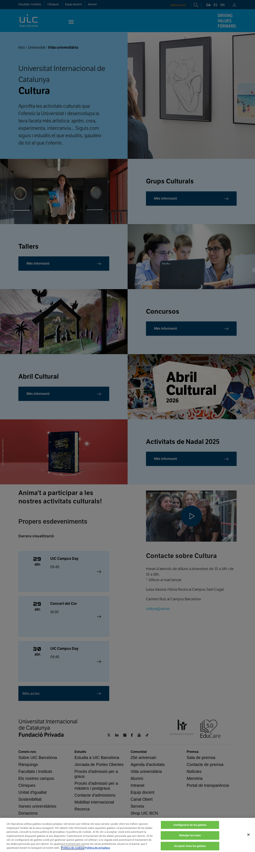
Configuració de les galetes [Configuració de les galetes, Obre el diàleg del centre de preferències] (189, 824)
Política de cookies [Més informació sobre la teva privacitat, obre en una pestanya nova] (72, 847)
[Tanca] (248, 834)
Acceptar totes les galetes (190, 846)
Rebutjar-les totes (190, 835)
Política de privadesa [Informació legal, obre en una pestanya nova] (97, 847)
